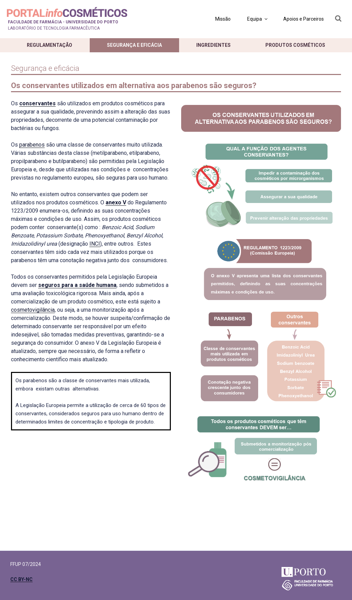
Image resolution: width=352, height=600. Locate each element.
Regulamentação (49, 45)
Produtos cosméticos (295, 45)
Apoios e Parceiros (303, 19)
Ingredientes (213, 45)
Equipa (257, 19)
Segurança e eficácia (134, 45)
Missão (223, 19)
